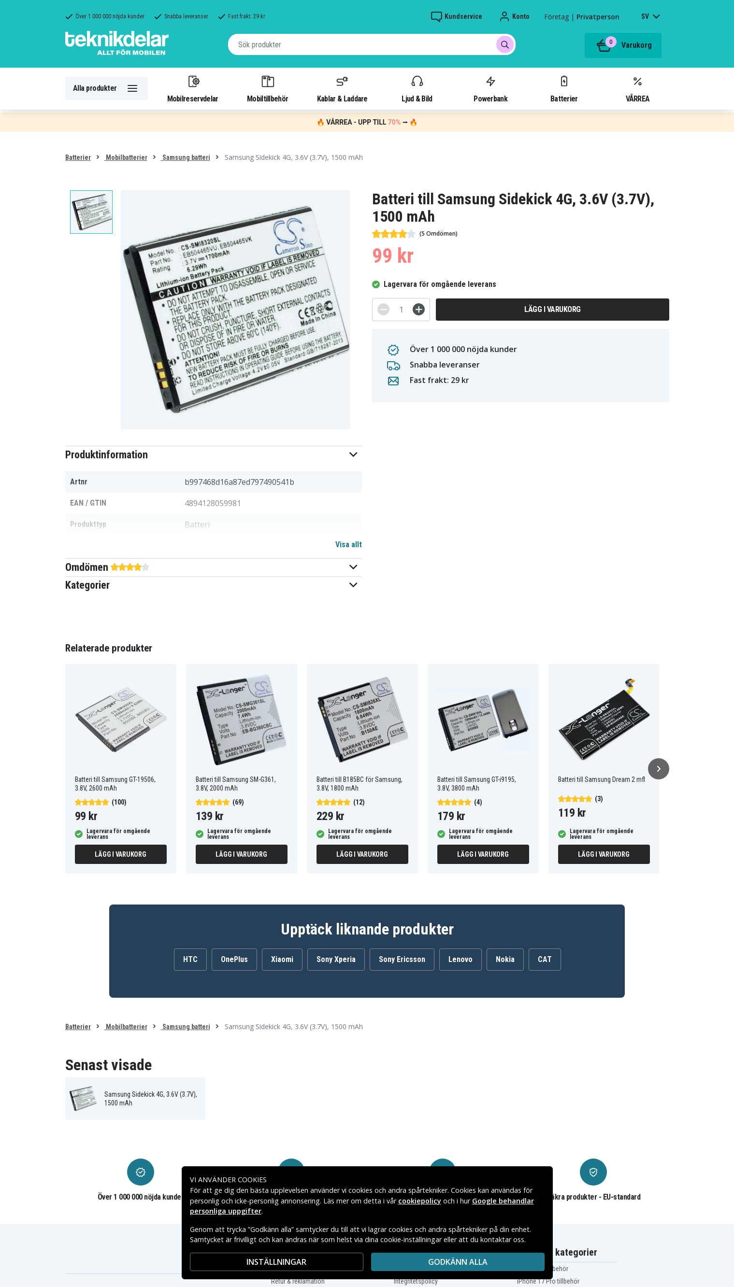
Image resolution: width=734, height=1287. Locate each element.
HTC (190, 959)
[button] (213, 455)
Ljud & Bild (417, 88)
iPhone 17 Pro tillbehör (548, 1281)
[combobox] (372, 44)
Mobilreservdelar (192, 88)
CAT (545, 959)
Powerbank (490, 88)
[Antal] (401, 309)
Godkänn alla (458, 1262)
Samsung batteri (185, 157)
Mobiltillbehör (267, 88)
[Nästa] (658, 768)
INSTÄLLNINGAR (276, 1262)
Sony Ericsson (402, 959)
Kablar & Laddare (342, 88)
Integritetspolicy (416, 1281)
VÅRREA (638, 88)
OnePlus (234, 959)
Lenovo (460, 959)
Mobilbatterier (125, 157)
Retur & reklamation (298, 1281)
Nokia (505, 959)
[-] (383, 309)
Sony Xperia (336, 959)
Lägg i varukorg (552, 309)
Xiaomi (282, 959)
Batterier (564, 88)
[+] (419, 309)
